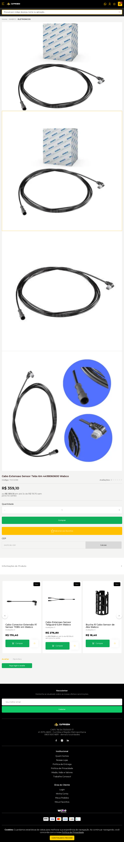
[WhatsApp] (105, 4)
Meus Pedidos (62, 798)
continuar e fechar (62, 838)
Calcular (103, 545)
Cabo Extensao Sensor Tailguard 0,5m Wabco (58, 623)
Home (4, 19)
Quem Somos (62, 756)
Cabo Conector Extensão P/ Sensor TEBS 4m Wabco (21, 625)
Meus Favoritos (62, 802)
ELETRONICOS (24, 19)
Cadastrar (62, 709)
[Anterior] (5, 616)
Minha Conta (62, 794)
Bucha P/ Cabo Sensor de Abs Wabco (100, 625)
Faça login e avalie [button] (17, 666)
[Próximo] (119, 616)
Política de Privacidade (62, 768)
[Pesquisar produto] (119, 12)
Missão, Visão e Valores (62, 772)
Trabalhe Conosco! (62, 776)
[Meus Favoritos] (114, 4)
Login (62, 789)
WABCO (12, 19)
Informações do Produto (14, 566)
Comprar (62, 520)
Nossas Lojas (62, 760)
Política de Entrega (62, 764)
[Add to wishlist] (62, 531)
